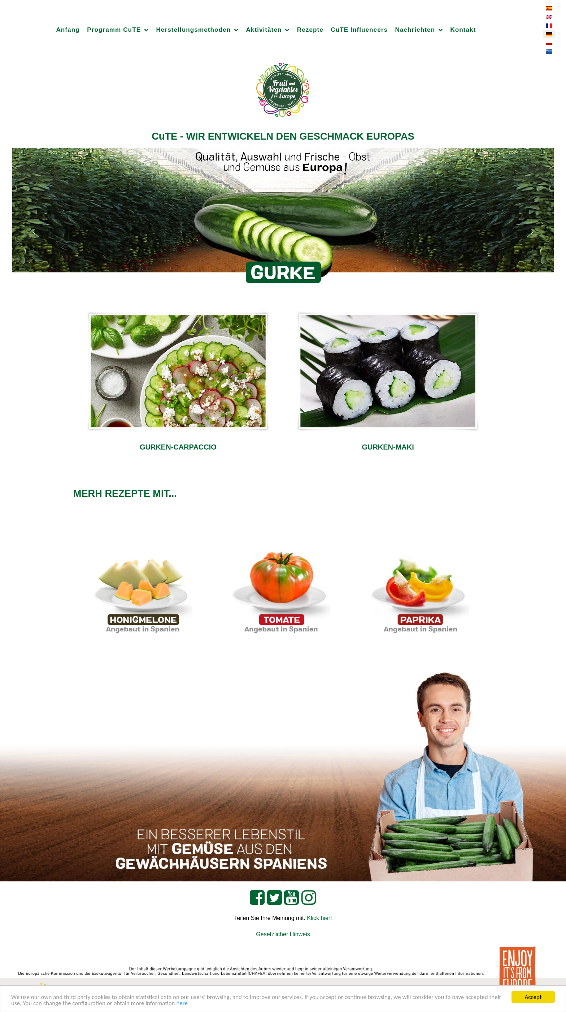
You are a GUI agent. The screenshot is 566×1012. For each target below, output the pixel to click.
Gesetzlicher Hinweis (283, 934)
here (182, 1003)
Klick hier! (319, 918)
